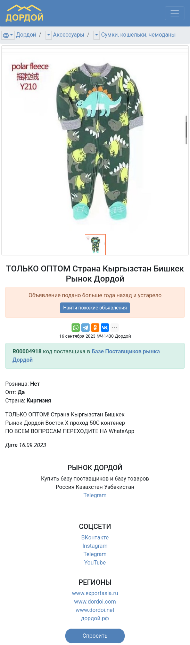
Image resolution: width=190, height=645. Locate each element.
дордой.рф (95, 618)
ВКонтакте (95, 537)
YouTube (95, 562)
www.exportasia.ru (95, 593)
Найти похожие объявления (95, 307)
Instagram (94, 546)
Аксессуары (68, 34)
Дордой (26, 34)
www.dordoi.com (95, 601)
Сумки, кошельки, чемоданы (138, 34)
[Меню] (174, 13)
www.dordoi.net (95, 610)
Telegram (94, 495)
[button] (95, 636)
